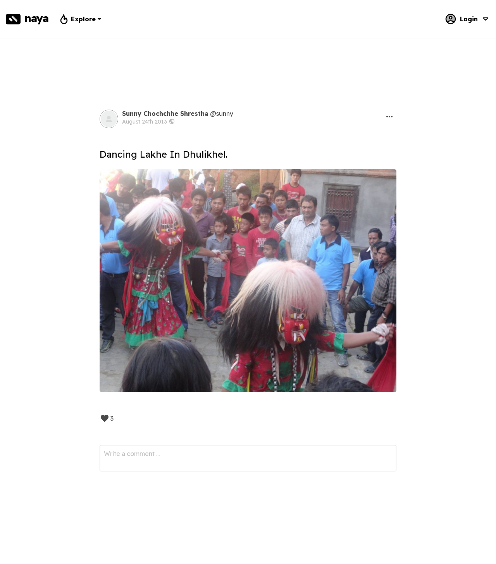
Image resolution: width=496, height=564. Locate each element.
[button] (389, 117)
